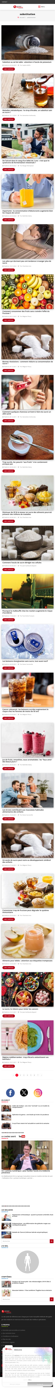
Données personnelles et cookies (14, 1330)
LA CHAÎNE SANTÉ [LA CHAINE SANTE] (8, 1136)
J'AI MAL (4, 1246)
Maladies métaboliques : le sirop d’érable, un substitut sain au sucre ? (27, 111)
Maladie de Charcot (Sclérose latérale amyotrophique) (30, 1232)
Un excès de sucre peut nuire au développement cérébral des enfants (26, 861)
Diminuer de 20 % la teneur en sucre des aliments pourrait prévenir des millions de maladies (27, 513)
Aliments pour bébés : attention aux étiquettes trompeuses (27, 960)
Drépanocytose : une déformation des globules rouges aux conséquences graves (31, 1224)
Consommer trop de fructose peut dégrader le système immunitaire (25, 911)
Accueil (22, 17)
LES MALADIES (7, 1210)
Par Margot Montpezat (25, 166)
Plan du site (7, 1339)
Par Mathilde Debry (24, 216)
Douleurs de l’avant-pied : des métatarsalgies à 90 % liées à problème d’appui (31, 1282)
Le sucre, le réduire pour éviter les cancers (20, 1009)
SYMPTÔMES (6, 1277)
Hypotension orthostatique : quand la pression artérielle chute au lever (32, 1215)
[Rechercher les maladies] (52, 1241)
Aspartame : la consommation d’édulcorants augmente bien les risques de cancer (27, 212)
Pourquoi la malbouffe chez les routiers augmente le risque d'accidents (27, 612)
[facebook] (11, 1093)
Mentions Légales (9, 1342)
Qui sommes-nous (9, 1333)
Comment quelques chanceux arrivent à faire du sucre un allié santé (26, 413)
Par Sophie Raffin (23, 65)
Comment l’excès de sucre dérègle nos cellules (21, 562)
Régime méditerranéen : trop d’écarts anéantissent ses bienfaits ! (25, 1058)
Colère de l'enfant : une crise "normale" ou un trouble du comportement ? (30, 1106)
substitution (31, 17)
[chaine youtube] (22, 1137)
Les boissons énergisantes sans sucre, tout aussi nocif (25, 661)
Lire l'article (8, 69)
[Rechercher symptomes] (52, 1299)
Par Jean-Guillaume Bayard (26, 566)
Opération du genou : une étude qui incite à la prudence (30, 1115)
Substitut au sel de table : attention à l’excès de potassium (26, 62)
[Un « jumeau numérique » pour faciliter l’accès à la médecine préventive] (27, 1155)
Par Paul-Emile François (25, 616)
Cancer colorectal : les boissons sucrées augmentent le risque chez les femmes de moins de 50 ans (25, 710)
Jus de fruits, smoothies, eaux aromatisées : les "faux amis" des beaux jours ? (27, 760)
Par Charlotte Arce (24, 266)
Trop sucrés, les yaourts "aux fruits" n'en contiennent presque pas (24, 463)
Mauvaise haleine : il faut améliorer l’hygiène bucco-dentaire (32, 1290)
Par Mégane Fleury (24, 316)
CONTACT (4, 2)
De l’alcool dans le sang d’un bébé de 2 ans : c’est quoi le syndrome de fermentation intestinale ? (25, 161)
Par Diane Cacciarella (25, 664)
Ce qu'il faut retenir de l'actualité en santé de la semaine (30, 1123)
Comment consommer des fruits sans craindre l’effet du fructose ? (25, 312)
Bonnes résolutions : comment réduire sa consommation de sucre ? (27, 362)
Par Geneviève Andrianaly (26, 115)
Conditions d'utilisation (10, 1336)
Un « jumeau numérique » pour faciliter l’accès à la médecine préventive (25, 1172)
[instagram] (39, 1093)
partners (17, 1355)
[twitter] (25, 1093)
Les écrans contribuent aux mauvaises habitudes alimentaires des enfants (23, 811)
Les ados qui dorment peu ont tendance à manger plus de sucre (26, 262)
